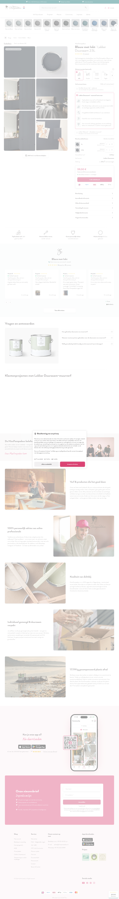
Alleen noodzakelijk (47, 464)
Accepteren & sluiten (72, 464)
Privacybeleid (38, 459)
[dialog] (59, 449)
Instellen (54, 459)
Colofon (47, 459)
